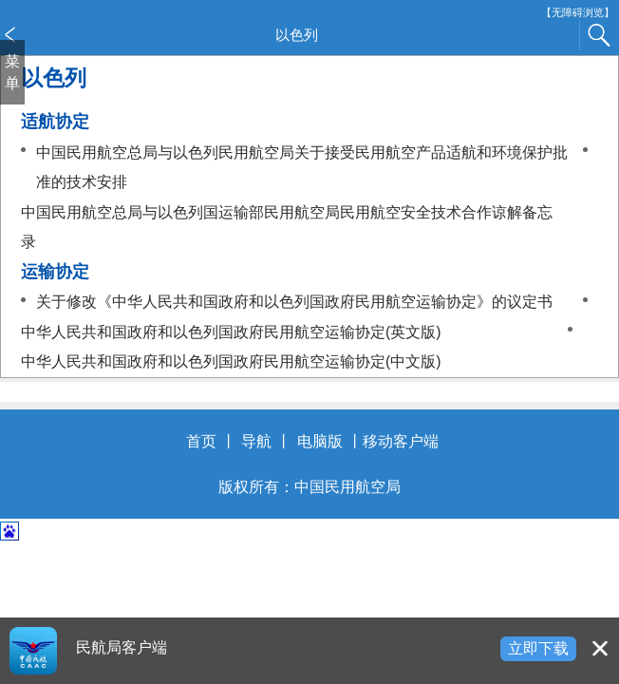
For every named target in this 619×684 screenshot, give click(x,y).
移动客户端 (401, 441)
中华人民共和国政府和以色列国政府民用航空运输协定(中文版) (231, 361)
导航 (256, 441)
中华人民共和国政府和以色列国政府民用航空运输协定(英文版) (231, 332)
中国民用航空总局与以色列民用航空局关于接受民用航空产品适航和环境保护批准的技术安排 (302, 167)
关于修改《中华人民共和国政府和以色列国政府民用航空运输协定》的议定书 (294, 302)
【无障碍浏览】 (577, 12)
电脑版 (320, 441)
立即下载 (538, 648)
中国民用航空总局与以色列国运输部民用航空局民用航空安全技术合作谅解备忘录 (287, 227)
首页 (201, 441)
